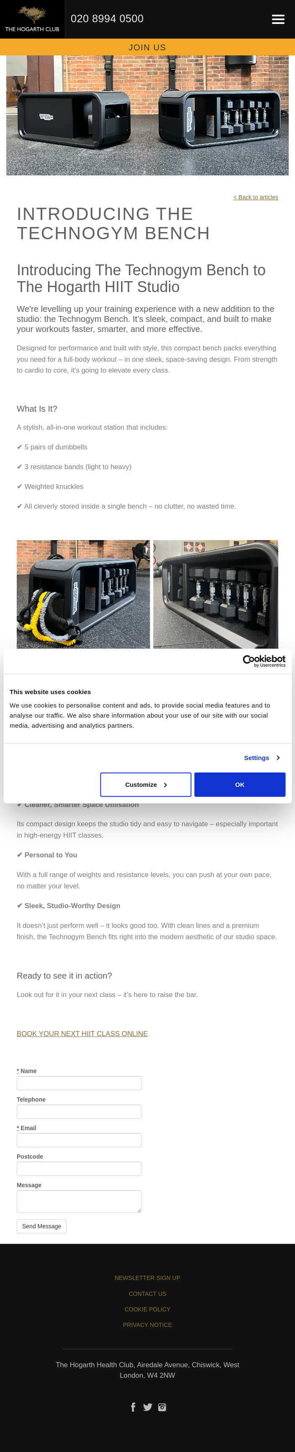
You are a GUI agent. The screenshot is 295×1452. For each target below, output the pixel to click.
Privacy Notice (147, 1324)
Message (29, 1185)
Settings (256, 757)
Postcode (30, 1157)
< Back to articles (255, 197)
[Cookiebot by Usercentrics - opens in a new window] (248, 661)
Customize (146, 784)
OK (240, 784)
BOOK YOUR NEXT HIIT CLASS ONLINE (82, 1034)
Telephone (31, 1099)
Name (26, 1071)
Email (26, 1128)
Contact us (148, 1293)
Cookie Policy (148, 1309)
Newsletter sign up (147, 1277)
